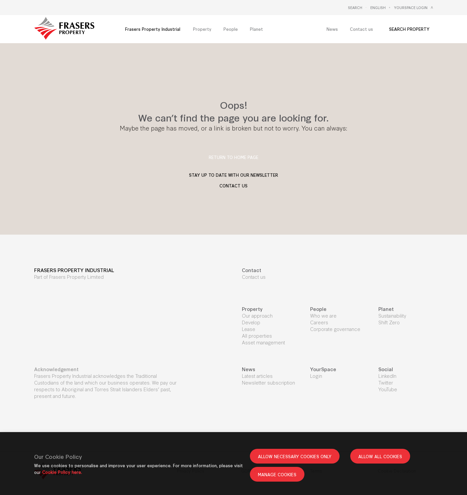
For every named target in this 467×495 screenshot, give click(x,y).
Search (355, 7)
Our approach (257, 315)
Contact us (254, 276)
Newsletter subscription (268, 382)
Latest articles (257, 375)
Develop (251, 322)
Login (316, 375)
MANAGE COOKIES (277, 474)
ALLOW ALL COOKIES (380, 456)
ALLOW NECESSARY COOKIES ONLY (295, 456)
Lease (248, 328)
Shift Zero (389, 322)
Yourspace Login (411, 7)
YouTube (387, 389)
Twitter (385, 382)
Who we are (323, 315)
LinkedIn (387, 375)
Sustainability (392, 315)
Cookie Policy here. (62, 472)
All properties (257, 335)
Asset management (263, 342)
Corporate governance (335, 328)
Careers (319, 322)
